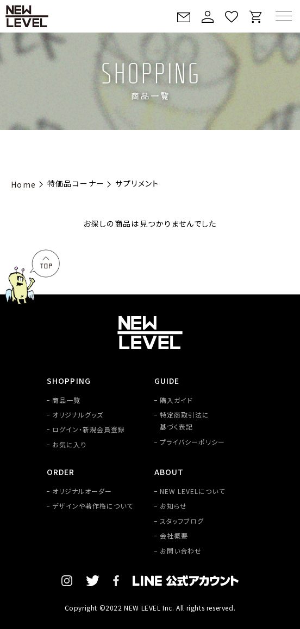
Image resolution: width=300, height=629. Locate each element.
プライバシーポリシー (192, 441)
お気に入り (69, 444)
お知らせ (173, 505)
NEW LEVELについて (192, 491)
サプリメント (137, 183)
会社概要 (174, 535)
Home (23, 184)
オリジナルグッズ (77, 414)
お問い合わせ (181, 550)
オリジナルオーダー (82, 491)
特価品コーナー (76, 183)
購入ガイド (176, 400)
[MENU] (284, 16)
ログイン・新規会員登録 (88, 429)
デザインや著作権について (92, 505)
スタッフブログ (182, 520)
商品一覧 (66, 400)
